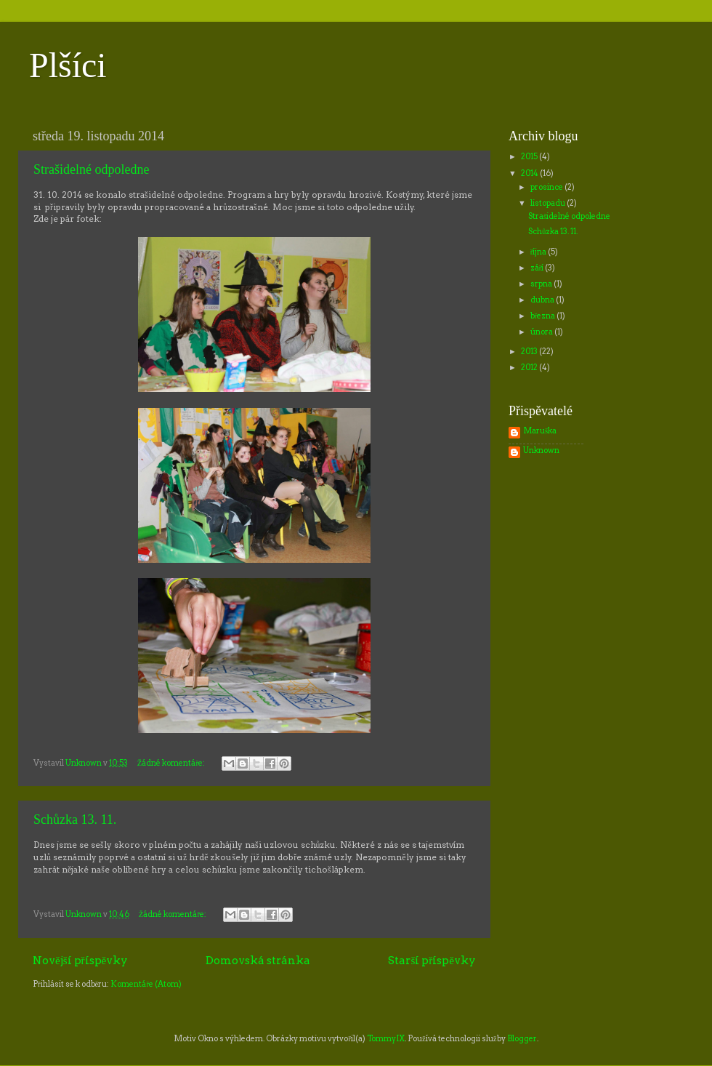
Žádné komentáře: (171, 763)
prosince (547, 187)
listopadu (548, 203)
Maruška (540, 431)
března (543, 316)
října (539, 252)
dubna (543, 300)
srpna (542, 284)
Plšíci (68, 65)
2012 (530, 367)
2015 (530, 156)
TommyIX (386, 1038)
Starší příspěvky (432, 960)
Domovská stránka (258, 960)
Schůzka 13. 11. (74, 819)
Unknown (541, 450)
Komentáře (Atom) (146, 984)
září (538, 268)
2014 (530, 173)
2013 (530, 351)
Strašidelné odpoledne (91, 169)
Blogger (522, 1038)
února (542, 332)
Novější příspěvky (80, 960)
